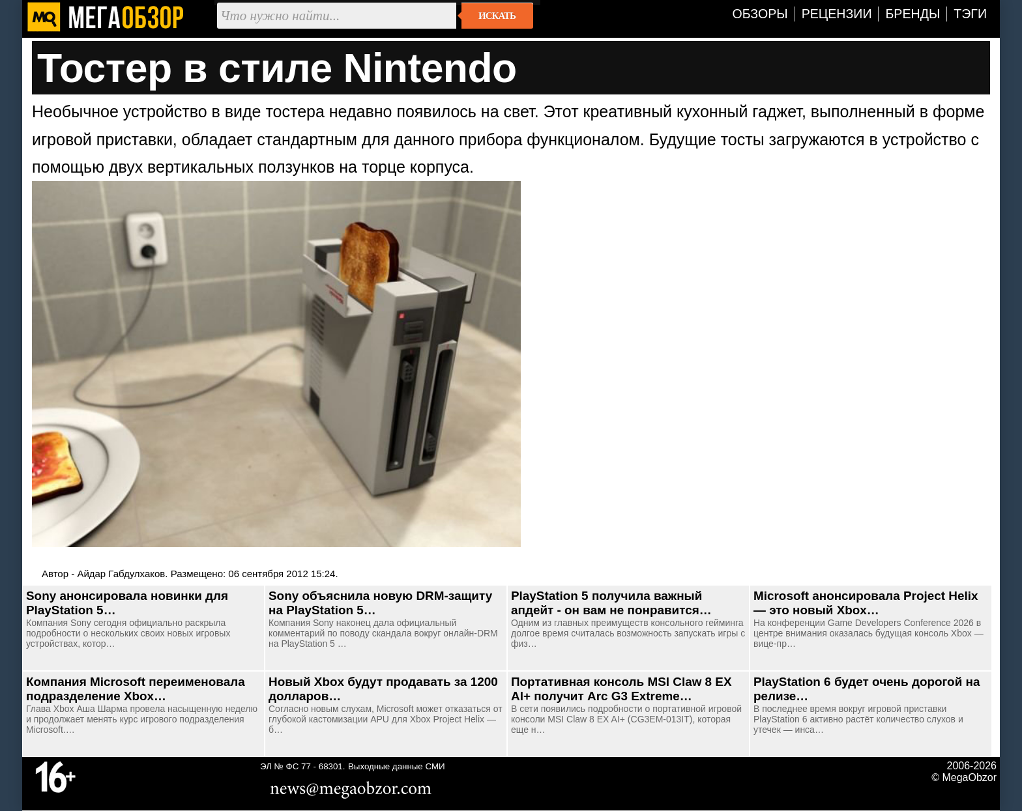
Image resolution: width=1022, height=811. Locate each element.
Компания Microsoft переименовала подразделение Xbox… (135, 689)
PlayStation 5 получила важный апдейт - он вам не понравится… (611, 603)
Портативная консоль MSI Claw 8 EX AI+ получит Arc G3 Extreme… (621, 689)
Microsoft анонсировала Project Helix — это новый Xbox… (865, 603)
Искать (497, 15)
